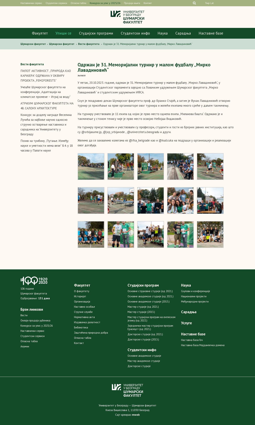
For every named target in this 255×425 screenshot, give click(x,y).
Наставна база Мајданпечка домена (202, 345)
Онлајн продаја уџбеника (35, 320)
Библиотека (81, 327)
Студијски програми (96, 33)
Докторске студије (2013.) (143, 339)
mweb (136, 414)
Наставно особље (84, 306)
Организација (82, 301)
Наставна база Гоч (192, 340)
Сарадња (183, 33)
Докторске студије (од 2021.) (145, 334)
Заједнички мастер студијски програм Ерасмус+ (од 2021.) (150, 327)
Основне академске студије (144, 355)
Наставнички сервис (31, 3)
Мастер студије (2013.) (141, 312)
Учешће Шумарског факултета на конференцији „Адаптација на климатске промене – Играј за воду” (45, 92)
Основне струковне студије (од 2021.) (150, 291)
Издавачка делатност (87, 322)
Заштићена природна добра (91, 332)
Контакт (148, 3)
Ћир (207, 3)
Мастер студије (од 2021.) (143, 306)
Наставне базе (211, 33)
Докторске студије (139, 366)
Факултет (40, 33)
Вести (24, 315)
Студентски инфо (135, 33)
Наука (163, 33)
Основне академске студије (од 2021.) (150, 296)
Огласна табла (78, 3)
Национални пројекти (193, 296)
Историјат (80, 296)
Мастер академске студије (144, 361)
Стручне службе (83, 312)
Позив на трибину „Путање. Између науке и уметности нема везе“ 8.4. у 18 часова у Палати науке (47, 145)
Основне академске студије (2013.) (149, 301)
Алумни (25, 346)
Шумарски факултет (34, 44)
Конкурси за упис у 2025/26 (105, 3)
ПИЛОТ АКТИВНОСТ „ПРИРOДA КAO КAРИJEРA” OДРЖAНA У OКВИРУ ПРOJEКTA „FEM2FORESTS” (46, 75)
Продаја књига (132, 3)
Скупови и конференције (195, 291)
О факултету (81, 291)
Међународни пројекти (195, 301)
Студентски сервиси (56, 3)
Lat (212, 3)
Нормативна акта (84, 317)
